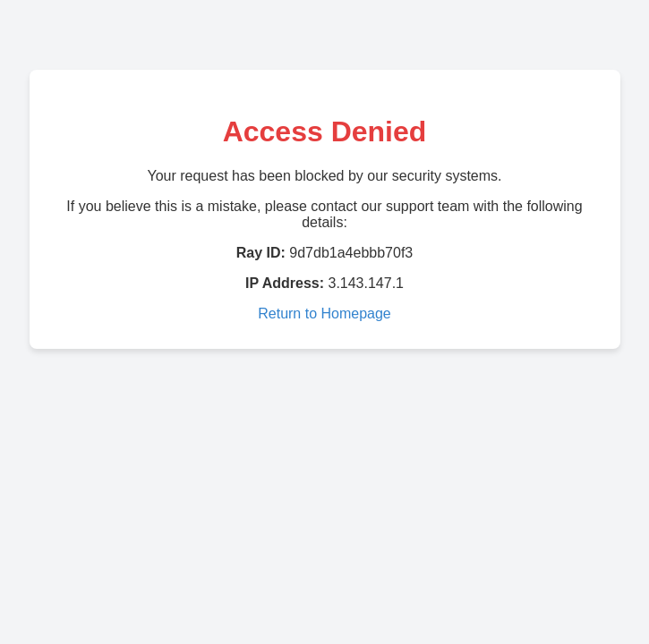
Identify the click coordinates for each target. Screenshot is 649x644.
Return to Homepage (324, 313)
